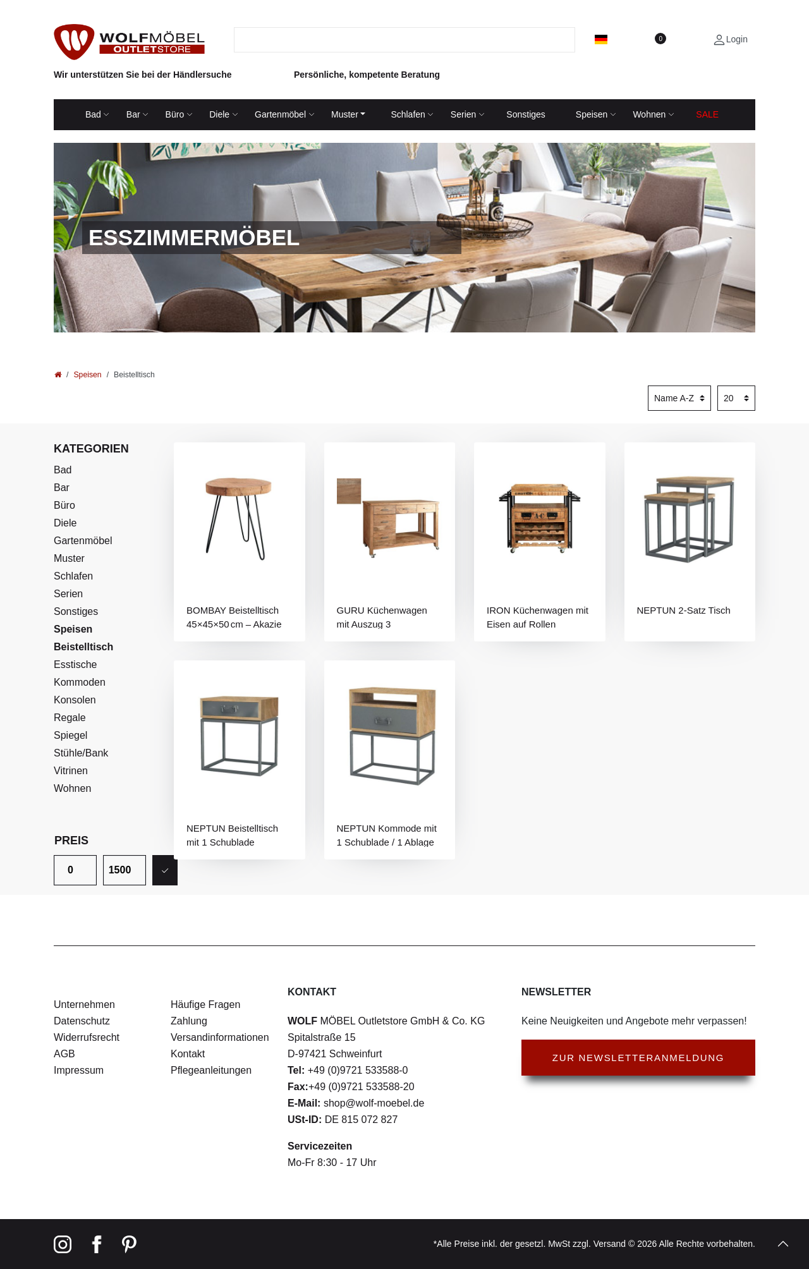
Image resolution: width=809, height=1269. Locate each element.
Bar (133, 114)
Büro (175, 114)
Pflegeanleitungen (211, 1070)
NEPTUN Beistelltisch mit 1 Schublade (232, 835)
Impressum (79, 1070)
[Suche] (567, 39)
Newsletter (556, 992)
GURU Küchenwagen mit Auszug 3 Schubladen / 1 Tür (382, 617)
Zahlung (189, 1021)
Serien (463, 114)
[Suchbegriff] (397, 39)
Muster (344, 114)
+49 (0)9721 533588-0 (356, 1070)
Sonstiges (525, 114)
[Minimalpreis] (75, 870)
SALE (707, 114)
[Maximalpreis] (124, 870)
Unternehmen (84, 1004)
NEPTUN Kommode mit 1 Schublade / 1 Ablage (387, 835)
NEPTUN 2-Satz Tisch (684, 610)
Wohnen (649, 114)
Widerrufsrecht (86, 1037)
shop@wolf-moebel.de (372, 1103)
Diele (219, 114)
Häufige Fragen (205, 1004)
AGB (64, 1053)
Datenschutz (82, 1021)
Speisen (592, 114)
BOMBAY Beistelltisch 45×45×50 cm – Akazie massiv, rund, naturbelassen (234, 617)
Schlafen (408, 114)
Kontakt (188, 1053)
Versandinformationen (220, 1037)
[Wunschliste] (659, 39)
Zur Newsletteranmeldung (638, 1057)
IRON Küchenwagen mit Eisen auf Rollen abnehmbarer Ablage (537, 617)
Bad (93, 114)
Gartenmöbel (280, 114)
